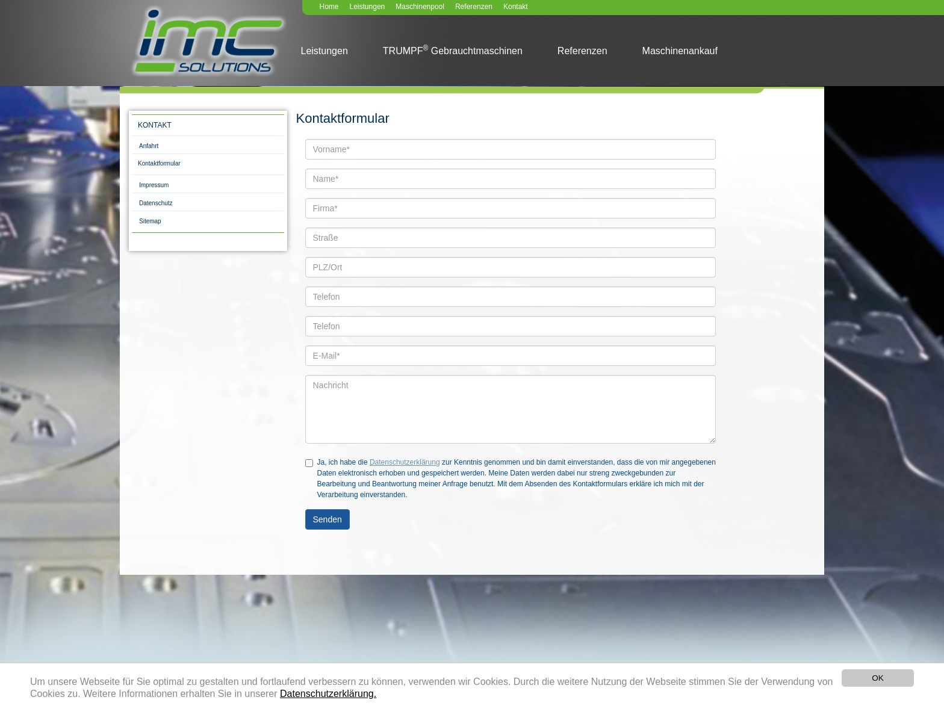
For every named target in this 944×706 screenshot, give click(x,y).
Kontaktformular (159, 163)
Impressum (154, 185)
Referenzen (473, 6)
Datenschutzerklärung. (328, 694)
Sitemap (150, 221)
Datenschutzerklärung (405, 462)
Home (329, 6)
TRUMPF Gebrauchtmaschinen (453, 50)
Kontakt (515, 6)
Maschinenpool (420, 6)
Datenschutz (156, 203)
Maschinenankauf (680, 51)
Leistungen (367, 6)
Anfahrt (148, 146)
